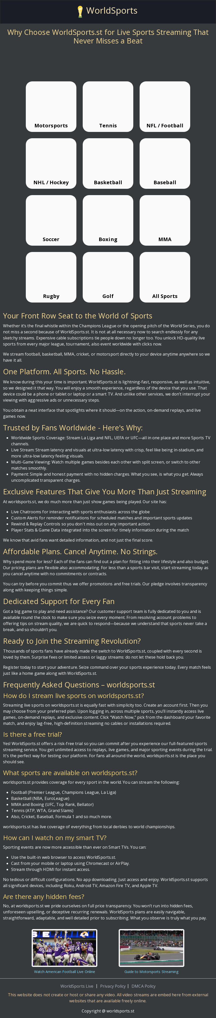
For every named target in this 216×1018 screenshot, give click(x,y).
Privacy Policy (113, 986)
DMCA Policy (144, 986)
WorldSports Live (77, 986)
